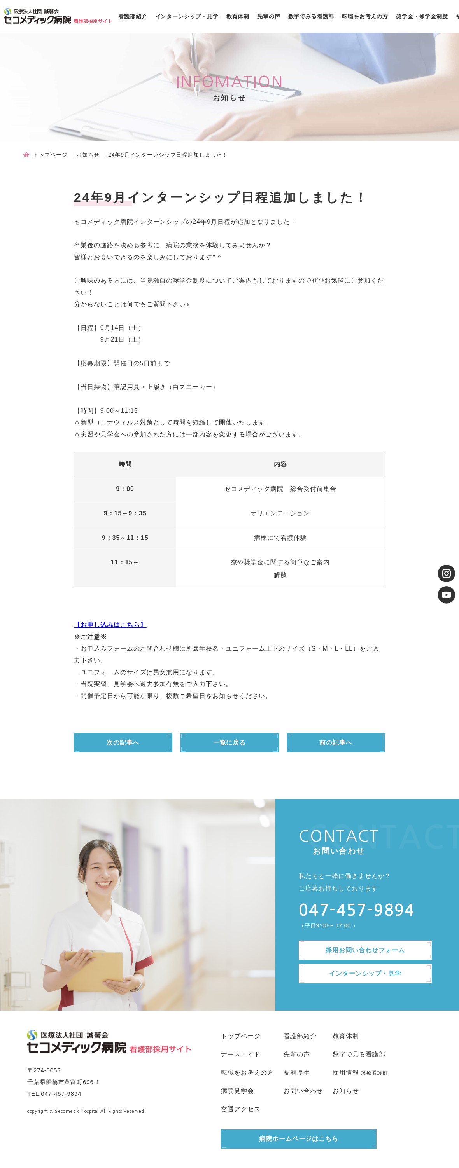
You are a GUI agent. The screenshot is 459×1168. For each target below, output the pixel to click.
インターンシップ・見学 (187, 16)
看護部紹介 (132, 16)
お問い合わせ (303, 1091)
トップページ (50, 155)
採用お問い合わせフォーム (365, 950)
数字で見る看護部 (359, 1054)
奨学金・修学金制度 (422, 16)
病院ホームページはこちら (298, 1138)
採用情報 (346, 1072)
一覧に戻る (229, 742)
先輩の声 (268, 16)
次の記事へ (123, 742)
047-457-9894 (61, 1093)
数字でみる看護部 (311, 16)
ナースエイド (241, 1054)
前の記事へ (335, 742)
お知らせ (87, 155)
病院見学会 (237, 1091)
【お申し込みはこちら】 (110, 625)
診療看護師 (374, 1073)
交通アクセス (241, 1109)
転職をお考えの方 (365, 16)
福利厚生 (297, 1072)
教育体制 (237, 16)
